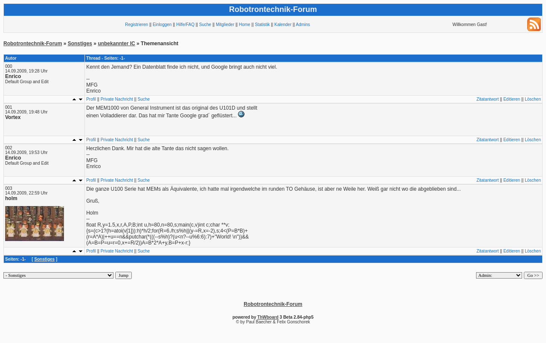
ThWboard (267, 317)
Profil (91, 99)
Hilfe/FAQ (185, 24)
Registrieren (136, 24)
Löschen (533, 99)
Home (244, 24)
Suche (205, 24)
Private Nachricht (117, 99)
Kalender (282, 24)
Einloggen (162, 24)
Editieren (511, 99)
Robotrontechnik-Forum (32, 44)
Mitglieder (225, 24)
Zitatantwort (487, 99)
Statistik (262, 24)
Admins (303, 24)
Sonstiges (80, 44)
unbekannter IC (116, 44)
